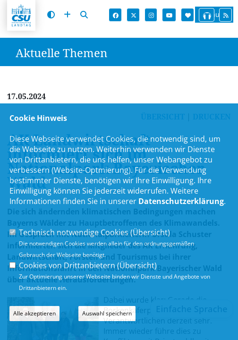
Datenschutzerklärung (181, 201)
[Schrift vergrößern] (67, 15)
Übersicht (150, 232)
